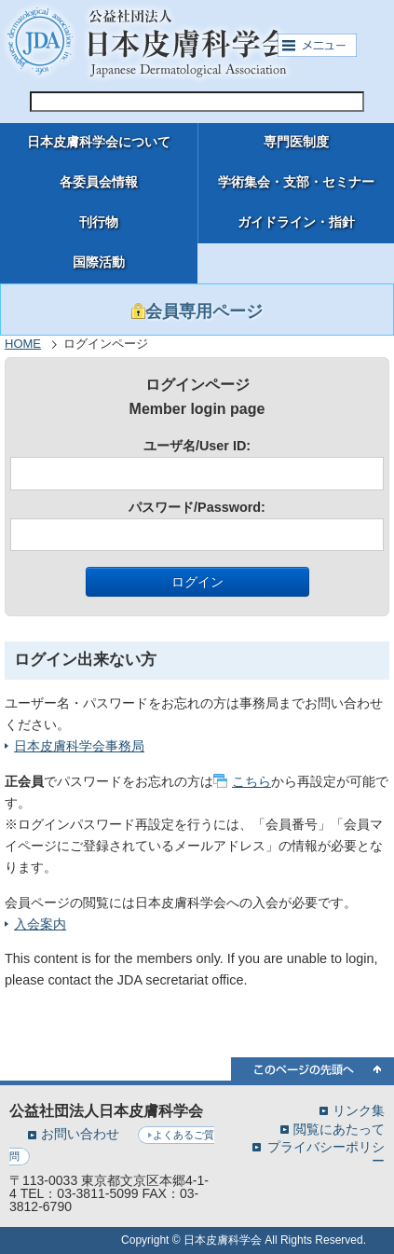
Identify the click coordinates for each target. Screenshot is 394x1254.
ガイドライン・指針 (296, 222)
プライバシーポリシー (326, 1153)
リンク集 (359, 1110)
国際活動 (99, 262)
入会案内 (40, 923)
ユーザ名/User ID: (197, 464)
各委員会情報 (99, 182)
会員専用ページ (197, 311)
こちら (251, 781)
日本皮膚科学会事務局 (79, 745)
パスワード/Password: (197, 526)
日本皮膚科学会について (98, 142)
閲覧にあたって (339, 1129)
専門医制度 (296, 142)
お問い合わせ (80, 1133)
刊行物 (98, 222)
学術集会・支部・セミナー (296, 182)
